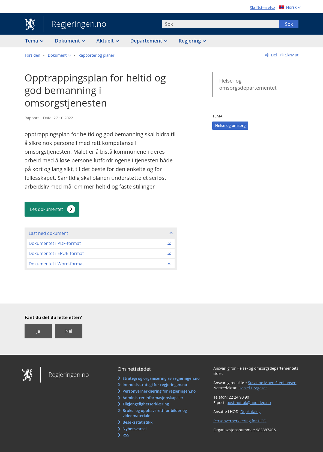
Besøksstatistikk (137, 422)
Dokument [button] (68, 40)
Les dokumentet (46, 209)
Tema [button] (32, 40)
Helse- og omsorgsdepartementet (247, 84)
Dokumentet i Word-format (56, 264)
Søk (289, 24)
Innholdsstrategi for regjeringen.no (154, 384)
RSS (125, 435)
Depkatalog (250, 411)
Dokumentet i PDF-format (55, 243)
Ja (38, 331)
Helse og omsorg (230, 125)
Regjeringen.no (74, 24)
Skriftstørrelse (262, 7)
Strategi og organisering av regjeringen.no (161, 378)
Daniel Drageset (252, 387)
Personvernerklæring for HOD (239, 420)
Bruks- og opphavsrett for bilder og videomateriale (154, 413)
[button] (59, 55)
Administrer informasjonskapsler (152, 397)
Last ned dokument (48, 233)
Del (273, 54)
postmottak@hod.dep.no (248, 402)
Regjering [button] (190, 40)
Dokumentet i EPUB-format (56, 253)
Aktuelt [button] (106, 40)
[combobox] (220, 24)
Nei (68, 331)
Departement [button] (146, 40)
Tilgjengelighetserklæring (145, 404)
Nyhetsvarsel (134, 428)
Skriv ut (292, 54)
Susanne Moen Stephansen (272, 382)
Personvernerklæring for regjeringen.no (159, 391)
